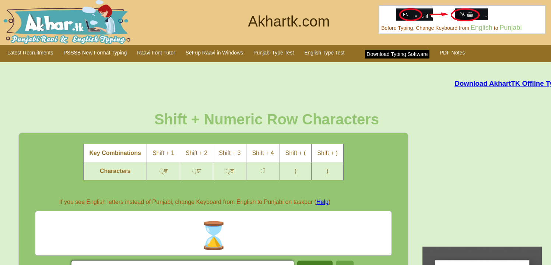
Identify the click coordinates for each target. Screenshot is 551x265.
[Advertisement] (485, 182)
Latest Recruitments (30, 53)
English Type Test (324, 53)
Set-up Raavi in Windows (214, 53)
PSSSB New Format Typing (95, 53)
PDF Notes (452, 53)
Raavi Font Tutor (156, 53)
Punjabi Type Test (273, 53)
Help (322, 202)
